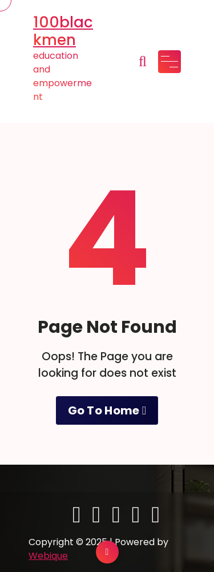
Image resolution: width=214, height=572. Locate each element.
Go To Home (107, 410)
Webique (48, 555)
